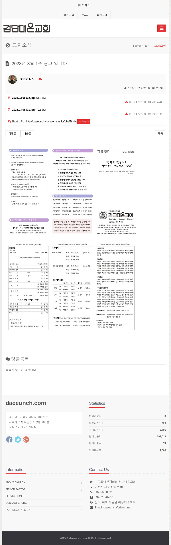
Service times (15, 496)
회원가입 (68, 15)
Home (137, 45)
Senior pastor (15, 489)
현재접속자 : (127, 416)
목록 (160, 133)
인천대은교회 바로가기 (18, 509)
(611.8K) (27, 97)
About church (15, 482)
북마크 (84, 5)
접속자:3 (102, 15)
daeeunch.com (26, 403)
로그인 (85, 15)
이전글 (12, 133)
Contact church (17, 503)
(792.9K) (27, 109)
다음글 (27, 133)
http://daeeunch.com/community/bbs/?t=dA (51, 121)
